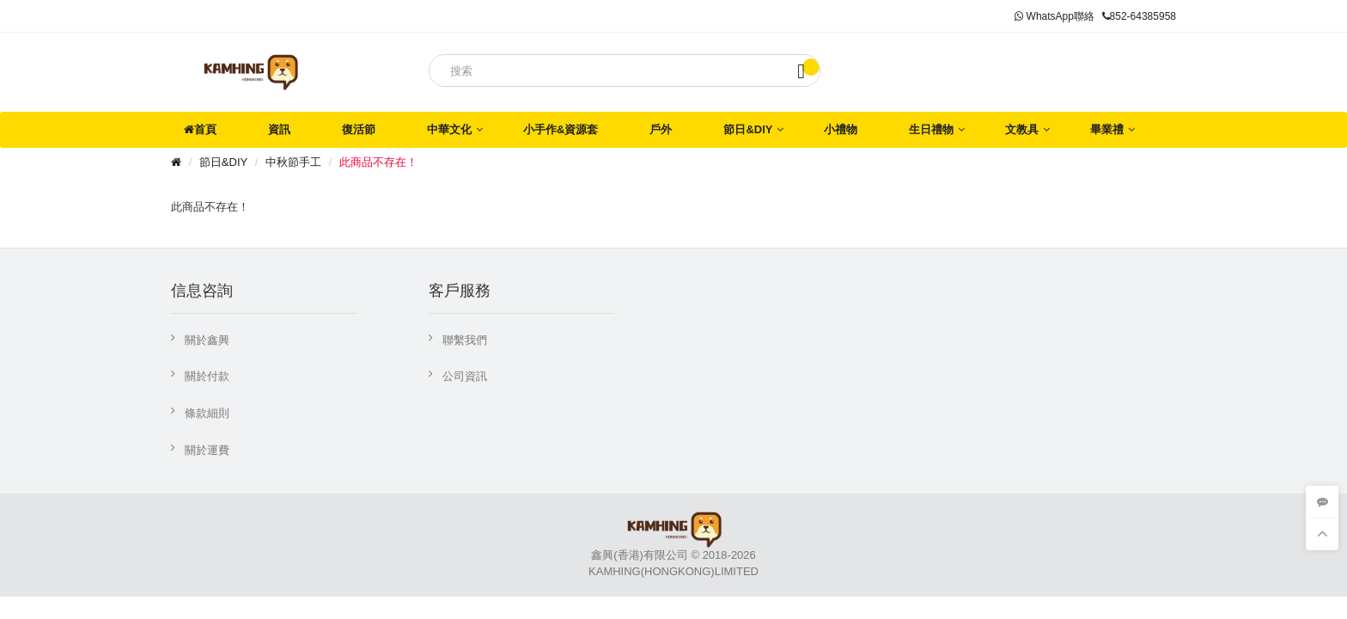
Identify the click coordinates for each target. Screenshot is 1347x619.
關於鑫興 (207, 340)
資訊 (279, 129)
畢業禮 (1107, 129)
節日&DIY (747, 129)
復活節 (358, 129)
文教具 (1022, 129)
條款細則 (207, 413)
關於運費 (207, 450)
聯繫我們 (464, 340)
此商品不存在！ (378, 162)
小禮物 (840, 129)
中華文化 (449, 129)
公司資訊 (464, 376)
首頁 (200, 129)
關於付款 (207, 376)
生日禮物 (931, 129)
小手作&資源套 (560, 129)
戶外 (660, 129)
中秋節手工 (293, 162)
